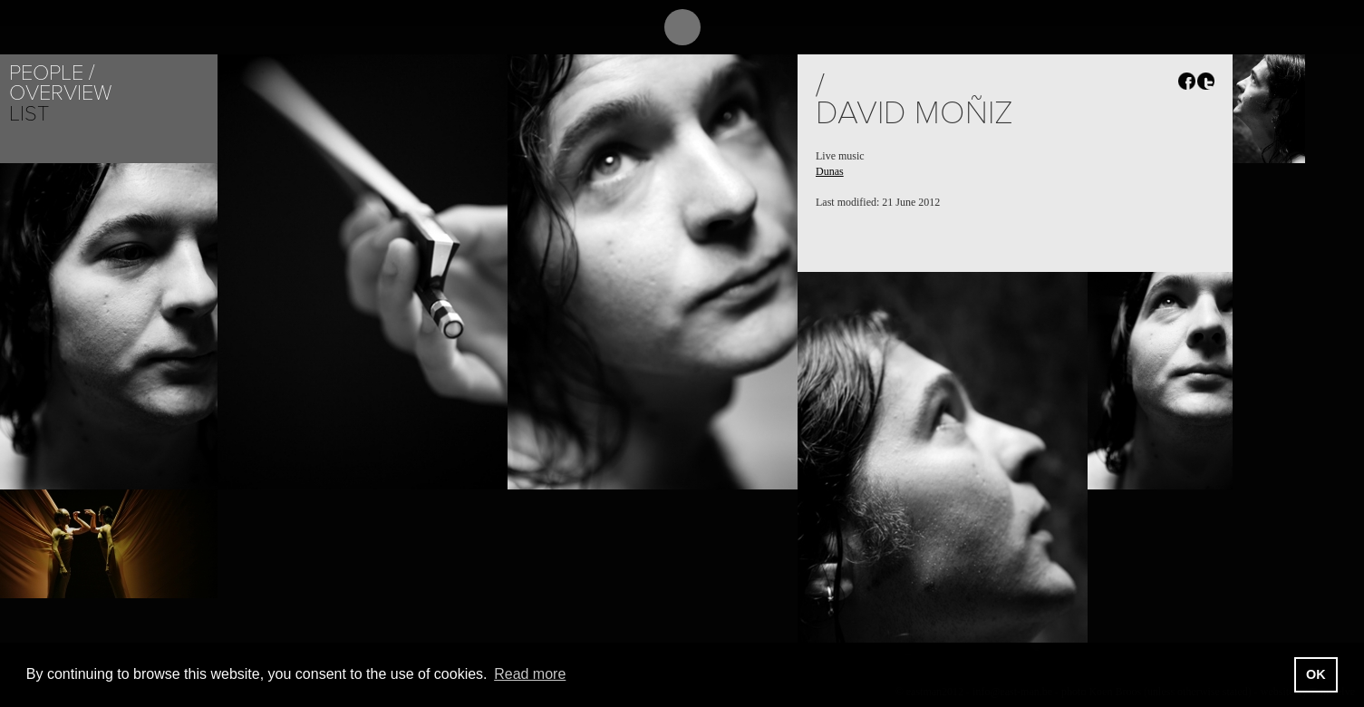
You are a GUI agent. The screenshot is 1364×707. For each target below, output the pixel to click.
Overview (60, 93)
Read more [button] (530, 674)
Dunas (830, 171)
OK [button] (1316, 674)
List (29, 114)
